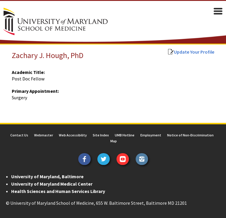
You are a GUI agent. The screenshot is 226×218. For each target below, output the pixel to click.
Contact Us (19, 135)
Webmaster (43, 135)
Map (113, 141)
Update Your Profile (194, 52)
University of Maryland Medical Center (51, 184)
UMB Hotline (124, 135)
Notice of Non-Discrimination (190, 135)
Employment (150, 135)
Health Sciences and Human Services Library (58, 191)
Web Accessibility (73, 135)
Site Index (101, 135)
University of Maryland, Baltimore (47, 176)
